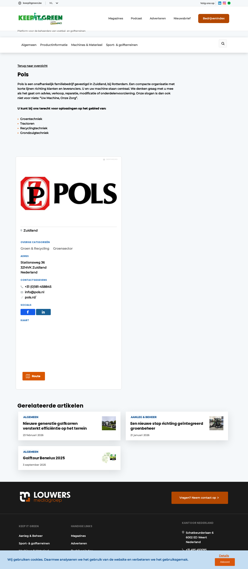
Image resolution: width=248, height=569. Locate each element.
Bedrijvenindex (216, 18)
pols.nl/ (171, 172)
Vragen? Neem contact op (198, 389)
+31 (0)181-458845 (178, 161)
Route (176, 251)
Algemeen (28, 36)
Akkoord (233, 563)
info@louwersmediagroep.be (207, 515)
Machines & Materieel (91, 36)
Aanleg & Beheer (29, 432)
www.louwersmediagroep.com (209, 535)
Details (215, 563)
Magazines (128, 18)
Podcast (146, 18)
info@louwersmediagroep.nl (207, 457)
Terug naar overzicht (32, 56)
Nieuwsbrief (187, 18)
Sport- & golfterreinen (129, 36)
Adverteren (165, 18)
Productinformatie (56, 36)
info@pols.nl (175, 166)
